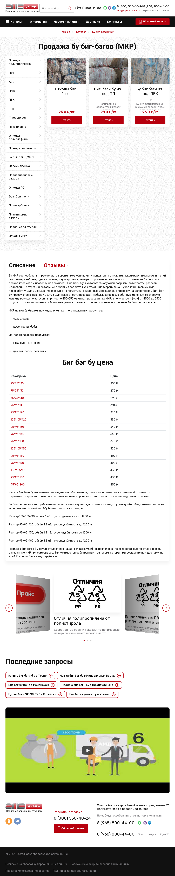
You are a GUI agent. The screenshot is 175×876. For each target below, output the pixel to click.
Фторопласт (17, 117)
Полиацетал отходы (23, 227)
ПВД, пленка (17, 126)
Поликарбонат (19, 205)
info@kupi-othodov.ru (128, 10)
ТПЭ (12, 108)
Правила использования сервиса (27, 871)
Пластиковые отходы (18, 216)
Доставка (93, 21)
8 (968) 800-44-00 (88, 7)
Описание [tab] (22, 265)
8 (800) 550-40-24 (130, 6)
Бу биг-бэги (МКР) (21, 157)
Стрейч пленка (19, 166)
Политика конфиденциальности (74, 871)
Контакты (114, 21)
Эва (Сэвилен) (19, 196)
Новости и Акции (66, 21)
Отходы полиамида (22, 148)
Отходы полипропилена (20, 61)
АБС (11, 81)
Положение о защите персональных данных (99, 864)
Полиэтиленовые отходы (21, 176)
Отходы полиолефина (18, 137)
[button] (9, 608)
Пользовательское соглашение (46, 854)
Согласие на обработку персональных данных (36, 864)
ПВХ (12, 99)
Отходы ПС (16, 187)
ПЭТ (12, 72)
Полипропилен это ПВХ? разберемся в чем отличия (146, 620)
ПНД (12, 90)
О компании (38, 21)
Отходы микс (18, 236)
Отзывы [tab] (55, 265)
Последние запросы (39, 661)
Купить (66, 120)
